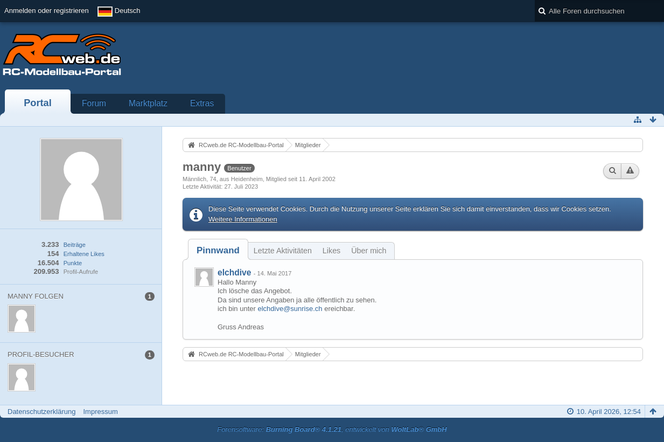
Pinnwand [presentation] (218, 250)
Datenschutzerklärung (41, 412)
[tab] (218, 250)
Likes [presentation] (331, 250)
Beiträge (75, 244)
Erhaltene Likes (84, 254)
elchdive (234, 272)
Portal (38, 103)
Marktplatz (148, 103)
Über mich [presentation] (368, 250)
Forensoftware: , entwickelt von (331, 429)
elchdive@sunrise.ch (289, 309)
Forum (94, 103)
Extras (202, 103)
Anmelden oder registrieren (46, 10)
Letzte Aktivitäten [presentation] (283, 250)
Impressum (100, 412)
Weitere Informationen (242, 219)
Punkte (73, 263)
